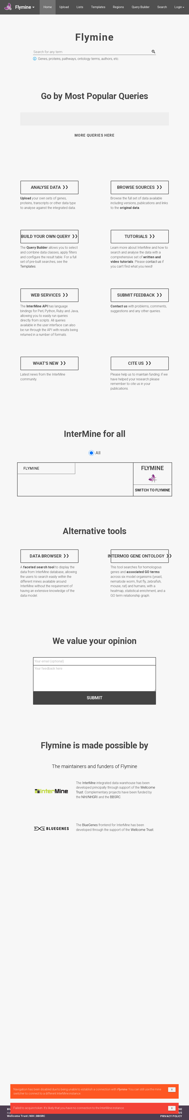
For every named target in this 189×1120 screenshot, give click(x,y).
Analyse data (46, 187)
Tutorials (136, 236)
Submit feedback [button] (136, 295)
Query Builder (141, 7)
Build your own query (45, 236)
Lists (80, 7)
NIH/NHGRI (89, 797)
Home (48, 7)
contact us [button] (153, 262)
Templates (98, 7)
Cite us (136, 363)
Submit (94, 697)
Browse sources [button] (136, 187)
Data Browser (46, 556)
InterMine (89, 783)
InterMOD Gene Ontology (137, 556)
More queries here (94, 135)
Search (162, 7)
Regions (118, 7)
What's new (45, 363)
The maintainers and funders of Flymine (94, 766)
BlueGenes (90, 825)
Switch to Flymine (152, 490)
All (94, 453)
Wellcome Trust (142, 830)
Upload (64, 7)
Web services (46, 295)
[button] (20, 7)
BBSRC (115, 797)
